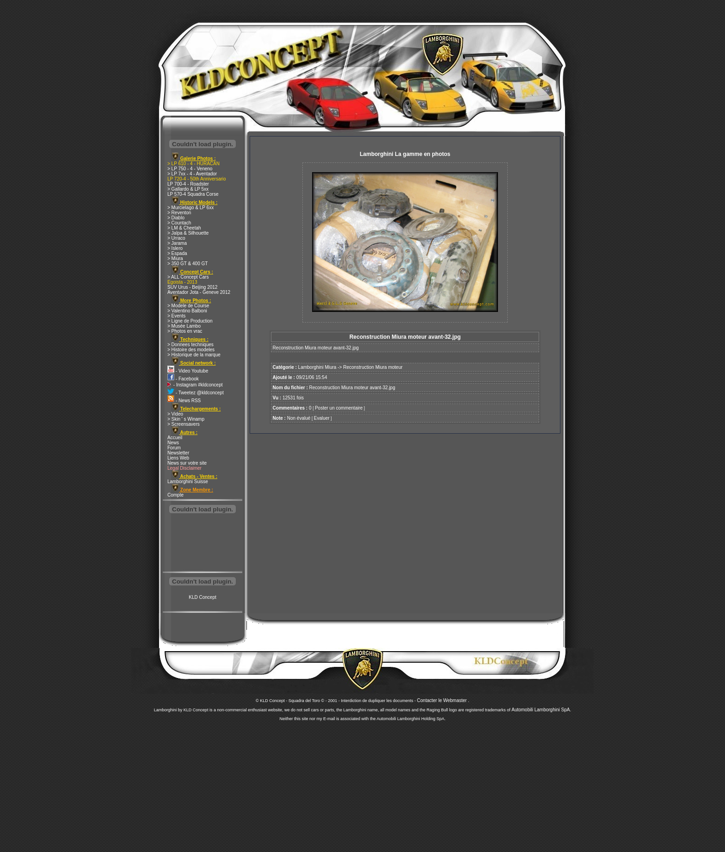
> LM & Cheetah (184, 227)
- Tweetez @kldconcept (195, 392)
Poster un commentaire (338, 407)
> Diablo (175, 217)
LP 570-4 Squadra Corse (192, 194)
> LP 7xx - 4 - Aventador (192, 173)
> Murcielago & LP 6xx (190, 207)
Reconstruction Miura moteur (372, 367)
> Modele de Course (188, 305)
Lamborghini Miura (317, 367)
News (173, 442)
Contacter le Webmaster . (443, 700)
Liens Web (178, 457)
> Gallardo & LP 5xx (188, 189)
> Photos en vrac (184, 331)
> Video (175, 414)
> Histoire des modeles (191, 349)
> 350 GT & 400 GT (187, 263)
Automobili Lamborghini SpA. (541, 709)
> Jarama (177, 243)
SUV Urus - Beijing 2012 (192, 287)
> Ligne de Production (190, 320)
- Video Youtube (187, 370)
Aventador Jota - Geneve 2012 (198, 292)
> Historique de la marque (194, 354)
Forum (174, 447)
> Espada (177, 253)
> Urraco (176, 238)
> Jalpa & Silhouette (188, 233)
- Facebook (183, 378)
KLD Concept (202, 597)
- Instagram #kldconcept (195, 384)
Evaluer (322, 418)
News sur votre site (187, 463)
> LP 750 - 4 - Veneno (189, 168)
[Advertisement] (202, 543)
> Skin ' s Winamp (185, 419)
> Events (176, 315)
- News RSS (184, 400)
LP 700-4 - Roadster (188, 184)
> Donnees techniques (190, 344)
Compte (175, 495)
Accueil (174, 437)
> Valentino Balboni (187, 310)
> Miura (175, 258)
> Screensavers (183, 424)
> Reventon (179, 212)
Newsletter (178, 452)
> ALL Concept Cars (188, 277)
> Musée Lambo (184, 326)
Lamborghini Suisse (187, 481)
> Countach (179, 222)
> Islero (175, 248)
